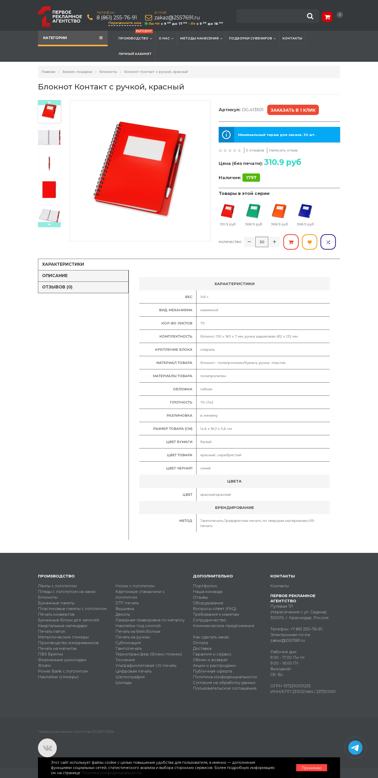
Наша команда (207, 591)
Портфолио (205, 585)
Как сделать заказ (211, 637)
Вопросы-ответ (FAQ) (215, 608)
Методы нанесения (201, 38)
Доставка (202, 648)
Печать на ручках (132, 637)
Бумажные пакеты (56, 602)
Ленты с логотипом (57, 585)
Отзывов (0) (57, 287)
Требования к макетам (216, 614)
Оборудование (208, 602)
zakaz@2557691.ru (177, 17)
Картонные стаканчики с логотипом (140, 594)
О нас (166, 38)
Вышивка (124, 608)
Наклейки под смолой (138, 625)
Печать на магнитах (57, 648)
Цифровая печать (133, 671)
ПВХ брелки (50, 654)
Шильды (123, 682)
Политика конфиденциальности (225, 676)
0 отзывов (255, 150)
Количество (230, 242)
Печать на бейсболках (138, 631)
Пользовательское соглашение (225, 688)
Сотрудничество (209, 619)
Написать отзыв (283, 150)
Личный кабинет (135, 54)
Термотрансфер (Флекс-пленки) (148, 654)
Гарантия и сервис (212, 654)
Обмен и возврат (210, 659)
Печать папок (51, 631)
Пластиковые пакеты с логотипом (72, 608)
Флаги (44, 665)
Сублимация (128, 642)
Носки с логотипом (135, 585)
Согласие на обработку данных (224, 682)
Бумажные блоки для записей (68, 619)
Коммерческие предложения (223, 625)
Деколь (122, 614)
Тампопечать (128, 648)
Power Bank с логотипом (63, 671)
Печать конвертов (56, 614)
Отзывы (200, 597)
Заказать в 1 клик (293, 110)
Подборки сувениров (252, 38)
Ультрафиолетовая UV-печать (145, 665)
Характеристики (63, 264)
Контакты (292, 38)
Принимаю (312, 768)
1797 (251, 177)
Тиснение (125, 659)
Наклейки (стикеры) (58, 676)
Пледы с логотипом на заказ (67, 591)
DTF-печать (127, 602)
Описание (55, 275)
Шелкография (130, 676)
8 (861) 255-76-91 (117, 17)
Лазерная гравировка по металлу (150, 619)
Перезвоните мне (124, 23)
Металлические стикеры (63, 637)
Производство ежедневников (68, 642)
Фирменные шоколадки (62, 659)
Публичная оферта (212, 671)
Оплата (200, 642)
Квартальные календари (63, 625)
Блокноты (48, 597)
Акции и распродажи (214, 665)
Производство (136, 36)
